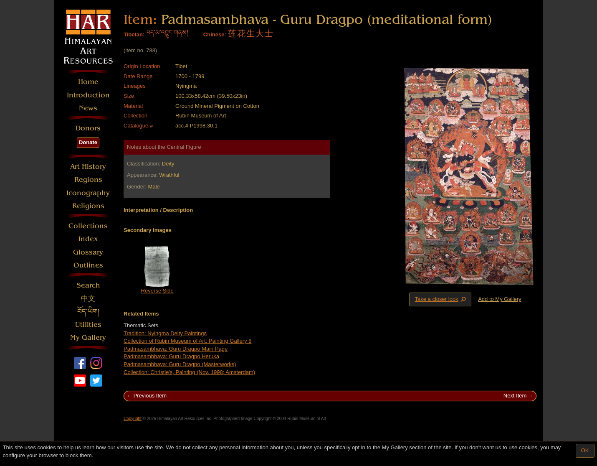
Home (88, 82)
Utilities (88, 324)
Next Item (515, 395)
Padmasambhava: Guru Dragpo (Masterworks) (180, 364)
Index (88, 239)
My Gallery (88, 337)
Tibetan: (134, 34)
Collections (88, 226)
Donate (88, 142)
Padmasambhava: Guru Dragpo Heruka (171, 356)
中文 (88, 299)
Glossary (88, 252)
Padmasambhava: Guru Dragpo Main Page (176, 349)
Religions (88, 206)
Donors (88, 128)
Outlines (88, 265)
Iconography (88, 193)
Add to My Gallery (499, 299)
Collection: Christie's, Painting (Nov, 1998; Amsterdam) (189, 372)
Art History (88, 167)
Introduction (88, 95)
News (88, 108)
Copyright (133, 418)
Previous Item (150, 395)
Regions (88, 179)
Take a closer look (441, 299)
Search (88, 285)
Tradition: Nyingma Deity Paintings (165, 333)
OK (585, 450)
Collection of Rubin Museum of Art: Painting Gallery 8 (187, 341)
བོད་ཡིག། (88, 312)
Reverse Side (157, 291)
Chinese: (214, 34)
